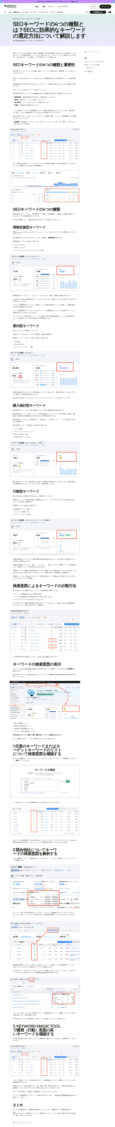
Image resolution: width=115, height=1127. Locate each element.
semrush (60, 12)
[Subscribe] (98, 12)
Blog (5, 12)
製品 (37, 6)
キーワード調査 (66, 84)
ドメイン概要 (19, 165)
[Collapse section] (83, 64)
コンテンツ (33, 12)
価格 (43, 6)
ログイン (94, 6)
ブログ (23, 19)
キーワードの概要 (18, 758)
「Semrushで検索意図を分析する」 (64, 1095)
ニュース (52, 12)
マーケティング (43, 12)
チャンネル (25, 12)
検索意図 (36, 93)
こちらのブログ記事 (42, 656)
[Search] (87, 12)
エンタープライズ (63, 6)
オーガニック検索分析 (34, 165)
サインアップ (105, 6)
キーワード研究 (35, 19)
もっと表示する (89, 71)
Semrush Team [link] (20, 40)
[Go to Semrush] (10, 6)
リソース (50, 6)
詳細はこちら (74, 1)
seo (10, 12)
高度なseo (16, 12)
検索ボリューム (17, 232)
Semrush (16, 19)
